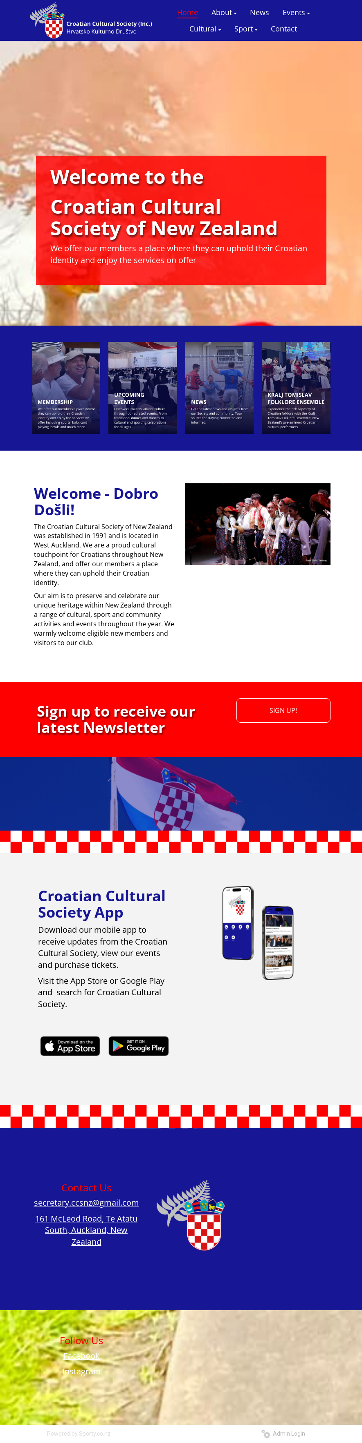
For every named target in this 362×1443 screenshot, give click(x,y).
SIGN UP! (283, 710)
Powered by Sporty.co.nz (79, 1433)
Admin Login (283, 1433)
